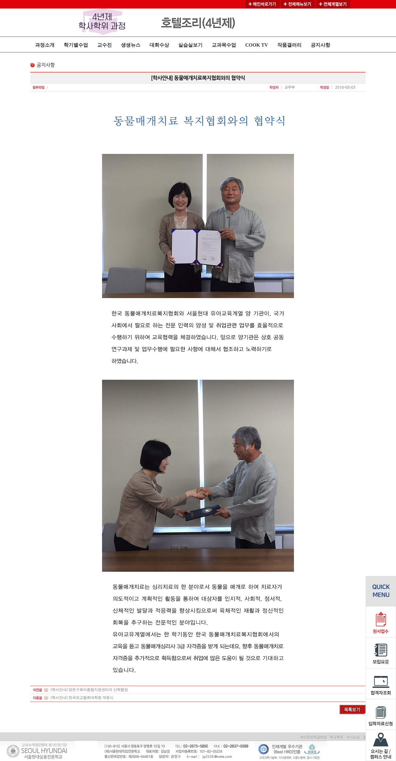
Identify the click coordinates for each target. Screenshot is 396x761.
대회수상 (159, 45)
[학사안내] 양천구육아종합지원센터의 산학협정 (89, 690)
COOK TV (256, 45)
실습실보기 (190, 45)
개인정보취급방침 (313, 737)
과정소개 (45, 45)
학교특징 (336, 737)
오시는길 (353, 737)
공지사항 (320, 45)
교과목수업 (224, 45)
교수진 (104, 45)
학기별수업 (76, 45)
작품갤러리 (289, 45)
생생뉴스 (130, 45)
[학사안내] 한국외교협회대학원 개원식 (82, 697)
